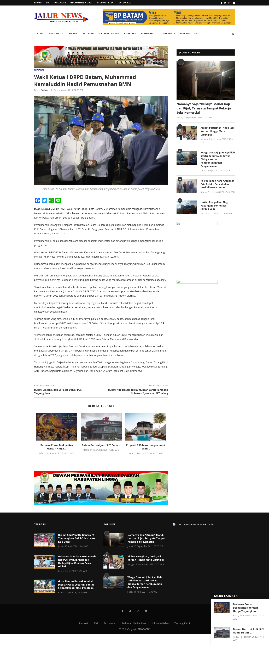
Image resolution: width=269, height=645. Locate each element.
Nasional (55, 33)
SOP (48, 2)
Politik (73, 33)
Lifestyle (130, 33)
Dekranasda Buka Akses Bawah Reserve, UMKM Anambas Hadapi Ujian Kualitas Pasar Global (77, 530)
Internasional (189, 33)
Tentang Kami (125, 2)
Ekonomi (88, 33)
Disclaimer (60, 2)
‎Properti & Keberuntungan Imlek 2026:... (145, 446)
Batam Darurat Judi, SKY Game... (101, 445)
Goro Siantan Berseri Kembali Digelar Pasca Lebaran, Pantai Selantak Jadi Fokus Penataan (76, 553)
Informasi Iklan (104, 2)
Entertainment (109, 33)
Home (40, 33)
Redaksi (38, 2)
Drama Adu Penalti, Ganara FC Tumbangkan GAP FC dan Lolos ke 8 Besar (76, 507)
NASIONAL (39, 70)
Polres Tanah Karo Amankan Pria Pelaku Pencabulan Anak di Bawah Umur (218, 184)
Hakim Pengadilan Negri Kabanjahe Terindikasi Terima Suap (215, 205)
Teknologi (148, 33)
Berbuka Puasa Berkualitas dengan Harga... (56, 446)
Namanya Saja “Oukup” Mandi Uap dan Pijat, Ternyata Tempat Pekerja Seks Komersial (204, 108)
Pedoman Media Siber (81, 2)
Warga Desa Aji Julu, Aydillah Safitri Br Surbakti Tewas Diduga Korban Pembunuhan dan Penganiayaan (218, 159)
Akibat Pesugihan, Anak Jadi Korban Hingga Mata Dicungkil (217, 131)
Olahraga (166, 33)
